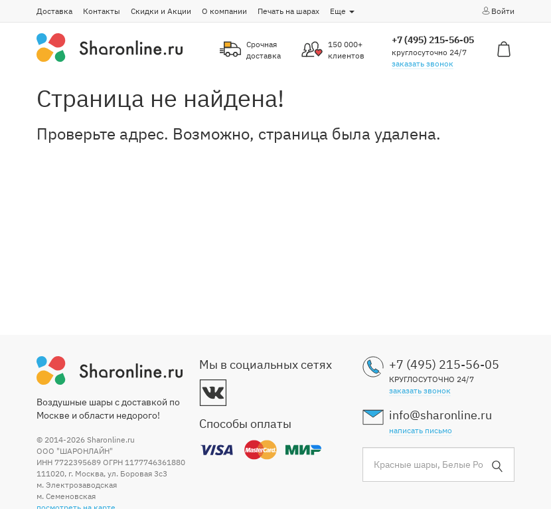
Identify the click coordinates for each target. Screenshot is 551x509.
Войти (497, 10)
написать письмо (420, 430)
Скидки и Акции (161, 11)
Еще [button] (342, 11)
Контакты (101, 11)
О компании (224, 11)
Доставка (54, 11)
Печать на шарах (288, 11)
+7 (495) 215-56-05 (433, 40)
